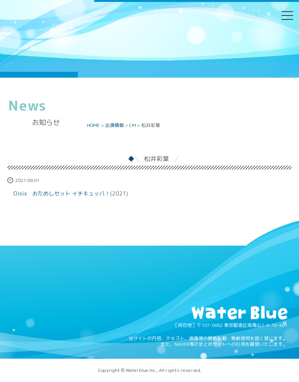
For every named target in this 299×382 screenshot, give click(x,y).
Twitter (119, 20)
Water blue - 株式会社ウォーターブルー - (70, 65)
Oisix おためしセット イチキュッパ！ (61, 195)
